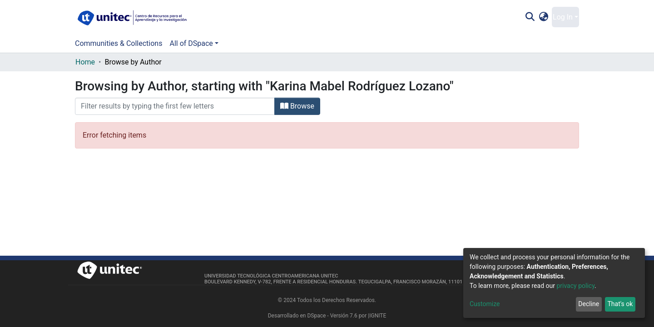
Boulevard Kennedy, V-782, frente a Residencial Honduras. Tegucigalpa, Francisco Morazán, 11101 (333, 282)
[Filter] (175, 106)
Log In (563, 17)
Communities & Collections (118, 43)
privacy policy (575, 285)
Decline (588, 303)
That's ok (620, 303)
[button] (544, 17)
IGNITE (377, 315)
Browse (297, 106)
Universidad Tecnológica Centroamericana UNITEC (271, 276)
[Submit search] (529, 17)
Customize (485, 303)
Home (85, 62)
